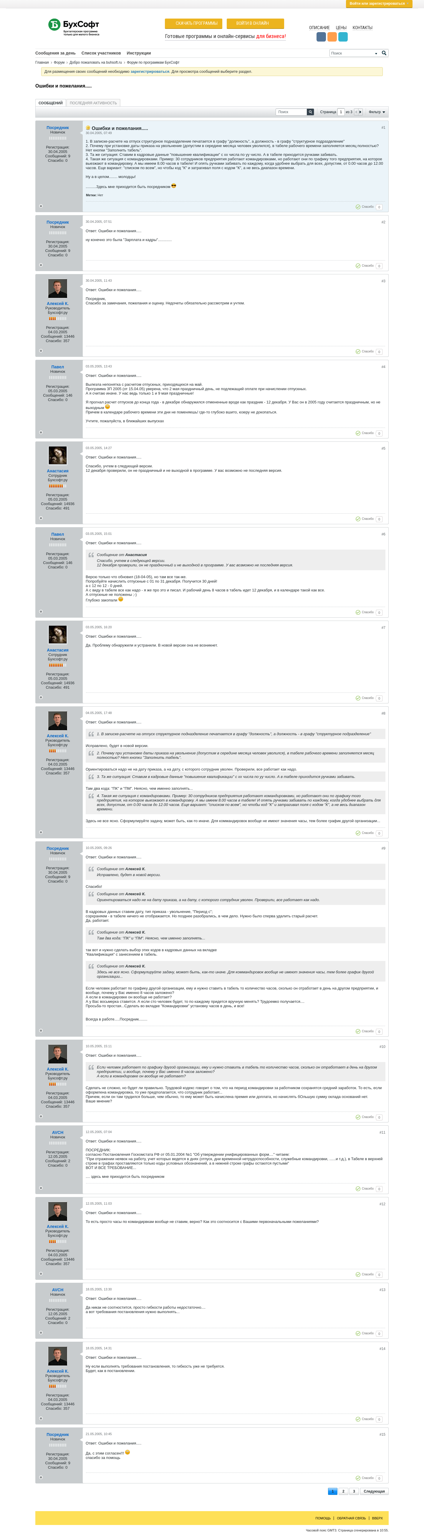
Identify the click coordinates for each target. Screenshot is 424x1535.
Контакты (362, 27)
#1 (383, 128)
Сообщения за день (55, 53)
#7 (383, 628)
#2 (383, 222)
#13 (382, 1290)
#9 (383, 848)
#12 (382, 1204)
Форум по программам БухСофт (153, 62)
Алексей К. (58, 303)
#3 (383, 281)
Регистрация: (57, 147)
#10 (382, 1047)
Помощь (323, 1518)
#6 (383, 534)
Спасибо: (56, 160)
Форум (59, 62)
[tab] (50, 103)
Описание (319, 27)
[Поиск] (359, 53)
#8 (383, 713)
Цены (341, 27)
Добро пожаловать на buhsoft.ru (95, 62)
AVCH (58, 1132)
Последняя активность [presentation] (93, 103)
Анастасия (57, 471)
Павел (58, 367)
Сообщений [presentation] (51, 103)
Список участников (101, 53)
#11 (382, 1132)
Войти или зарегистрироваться (379, 3)
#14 (382, 1349)
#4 (383, 367)
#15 (382, 1434)
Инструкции (139, 53)
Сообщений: (56, 156)
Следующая (374, 1491)
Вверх (377, 1518)
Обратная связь (351, 1518)
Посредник (58, 127)
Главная (42, 62)
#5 (383, 448)
